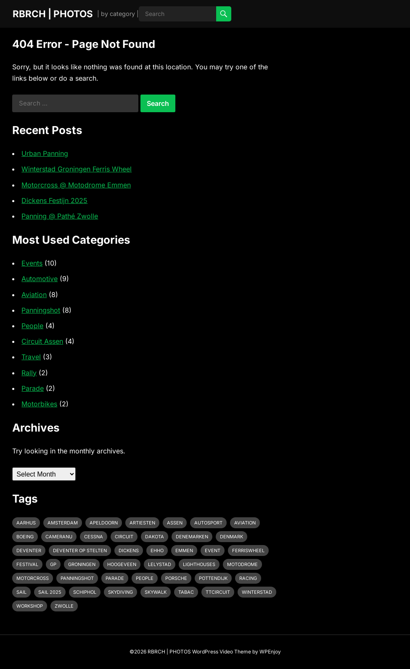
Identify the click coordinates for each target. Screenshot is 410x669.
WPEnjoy (270, 651)
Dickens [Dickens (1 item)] (129, 550)
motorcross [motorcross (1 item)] (32, 578)
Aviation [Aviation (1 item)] (245, 523)
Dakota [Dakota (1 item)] (154, 537)
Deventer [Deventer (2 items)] (28, 550)
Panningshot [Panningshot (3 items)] (77, 578)
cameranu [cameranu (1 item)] (58, 537)
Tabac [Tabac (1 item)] (186, 592)
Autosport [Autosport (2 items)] (208, 523)
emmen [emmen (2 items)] (184, 550)
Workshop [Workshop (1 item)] (29, 606)
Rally (29, 373)
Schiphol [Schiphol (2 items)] (84, 592)
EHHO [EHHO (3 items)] (157, 550)
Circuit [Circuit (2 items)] (124, 537)
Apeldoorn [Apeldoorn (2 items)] (104, 523)
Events (31, 263)
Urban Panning (44, 153)
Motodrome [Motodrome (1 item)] (242, 564)
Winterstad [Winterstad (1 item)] (257, 592)
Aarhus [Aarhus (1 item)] (26, 523)
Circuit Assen (42, 341)
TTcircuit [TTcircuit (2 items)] (218, 592)
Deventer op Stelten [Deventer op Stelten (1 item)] (80, 550)
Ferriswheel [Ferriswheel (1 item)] (248, 550)
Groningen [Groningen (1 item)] (81, 564)
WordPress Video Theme (221, 651)
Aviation (34, 294)
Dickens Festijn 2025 (54, 200)
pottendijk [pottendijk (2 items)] (213, 578)
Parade (32, 388)
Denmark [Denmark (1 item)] (231, 537)
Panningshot (40, 310)
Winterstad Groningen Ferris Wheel (76, 169)
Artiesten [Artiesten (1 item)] (142, 523)
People (32, 325)
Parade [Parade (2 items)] (115, 578)
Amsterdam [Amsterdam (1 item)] (63, 523)
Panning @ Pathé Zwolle (59, 216)
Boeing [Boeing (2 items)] (25, 537)
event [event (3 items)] (212, 550)
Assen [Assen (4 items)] (175, 523)
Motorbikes (39, 404)
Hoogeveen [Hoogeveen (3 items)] (121, 564)
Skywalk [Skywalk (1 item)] (156, 592)
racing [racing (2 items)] (248, 578)
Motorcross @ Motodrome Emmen (76, 185)
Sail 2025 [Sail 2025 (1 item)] (49, 592)
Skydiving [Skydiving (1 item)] (120, 592)
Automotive (39, 278)
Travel (31, 357)
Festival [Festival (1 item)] (27, 564)
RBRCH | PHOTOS (53, 13)
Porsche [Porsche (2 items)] (176, 578)
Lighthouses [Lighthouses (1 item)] (199, 564)
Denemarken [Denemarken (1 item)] (192, 537)
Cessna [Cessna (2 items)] (93, 537)
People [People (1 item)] (144, 578)
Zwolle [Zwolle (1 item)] (64, 606)
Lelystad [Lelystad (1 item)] (159, 564)
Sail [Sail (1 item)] (21, 592)
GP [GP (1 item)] (53, 564)
